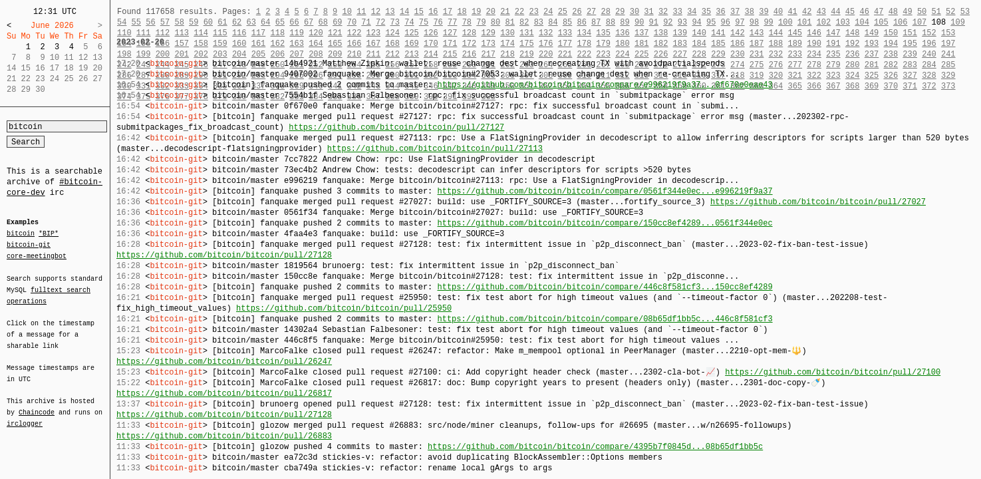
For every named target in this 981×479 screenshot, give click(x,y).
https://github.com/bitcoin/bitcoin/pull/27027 (818, 202)
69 (337, 22)
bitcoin (21, 234)
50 (921, 11)
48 (893, 11)
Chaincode (37, 404)
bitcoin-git (29, 244)
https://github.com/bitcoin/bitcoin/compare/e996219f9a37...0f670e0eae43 (604, 84)
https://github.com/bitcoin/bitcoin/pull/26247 (224, 361)
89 (624, 22)
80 (495, 22)
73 (395, 22)
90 (639, 22)
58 (179, 22)
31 (648, 11)
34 (691, 11)
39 (763, 11)
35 (706, 11)
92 (667, 22)
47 (878, 11)
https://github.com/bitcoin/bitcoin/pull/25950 (344, 308)
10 (346, 11)
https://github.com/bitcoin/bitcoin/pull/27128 (224, 255)
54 (121, 22)
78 (467, 22)
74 (409, 22)
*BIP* (49, 234)
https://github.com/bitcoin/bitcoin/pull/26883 (224, 436)
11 (361, 11)
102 (824, 22)
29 (620, 11)
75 (423, 22)
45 (850, 11)
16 (433, 11)
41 (792, 11)
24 (548, 11)
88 (610, 22)
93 (682, 22)
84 (552, 22)
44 (835, 11)
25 (562, 11)
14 (404, 11)
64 (265, 22)
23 (533, 11)
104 (862, 22)
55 (136, 22)
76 (437, 22)
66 (294, 22)
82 (524, 22)
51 (935, 11)
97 (739, 22)
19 (476, 11)
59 (193, 22)
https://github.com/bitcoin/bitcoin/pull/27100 (832, 372)
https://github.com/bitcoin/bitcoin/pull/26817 (224, 393)
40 (778, 11)
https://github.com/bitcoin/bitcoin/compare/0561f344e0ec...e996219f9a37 (604, 191)
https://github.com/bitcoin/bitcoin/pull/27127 (396, 127)
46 (864, 11)
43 (821, 11)
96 (725, 22)
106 (900, 22)
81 (509, 22)
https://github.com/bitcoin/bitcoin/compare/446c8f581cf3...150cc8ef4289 (604, 287)
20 (490, 11)
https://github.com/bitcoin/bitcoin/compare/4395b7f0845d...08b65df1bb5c (595, 446)
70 (351, 22)
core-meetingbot (37, 255)
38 (749, 11)
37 (735, 11)
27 (591, 11)
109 (957, 22)
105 (881, 22)
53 (965, 11)
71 (365, 22)
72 (380, 22)
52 (950, 11)
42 (806, 11)
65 (280, 22)
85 (567, 22)
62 (236, 22)
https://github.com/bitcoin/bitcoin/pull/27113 (435, 148)
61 (222, 22)
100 (785, 22)
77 (452, 22)
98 (754, 22)
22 (519, 11)
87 (596, 22)
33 (677, 11)
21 (504, 11)
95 (711, 22)
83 (538, 22)
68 (323, 22)
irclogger (25, 415)
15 (419, 11)
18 (461, 11)
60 (208, 22)
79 (481, 22)
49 (907, 11)
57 (165, 22)
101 (804, 22)
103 (842, 22)
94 (696, 22)
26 (576, 11)
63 (250, 22)
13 (389, 11)
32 (663, 11)
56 (150, 22)
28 (605, 11)
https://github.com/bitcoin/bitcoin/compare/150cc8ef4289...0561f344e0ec (604, 223)
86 (582, 22)
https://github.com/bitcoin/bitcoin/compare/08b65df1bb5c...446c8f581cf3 (604, 319)
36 (720, 11)
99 (768, 22)
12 (375, 11)
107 (919, 22)
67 (308, 22)
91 (653, 22)
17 (447, 11)
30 (634, 11)
